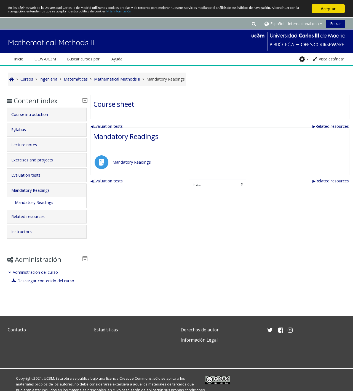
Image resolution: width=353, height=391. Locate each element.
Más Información (233, 13)
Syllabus (22, 129)
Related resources (331, 126)
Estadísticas (106, 330)
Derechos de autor (200, 330)
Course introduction (33, 114)
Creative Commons (135, 378)
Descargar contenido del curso (47, 280)
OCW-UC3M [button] (45, 59)
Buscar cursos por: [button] (83, 59)
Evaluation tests (106, 126)
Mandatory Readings (125, 136)
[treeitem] (46, 276)
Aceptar (328, 9)
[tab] (46, 114)
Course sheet (113, 104)
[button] (254, 24)
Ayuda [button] (116, 59)
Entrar (335, 23)
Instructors (25, 231)
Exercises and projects (36, 160)
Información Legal (199, 340)
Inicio (18, 59)
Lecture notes (28, 144)
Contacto (17, 330)
